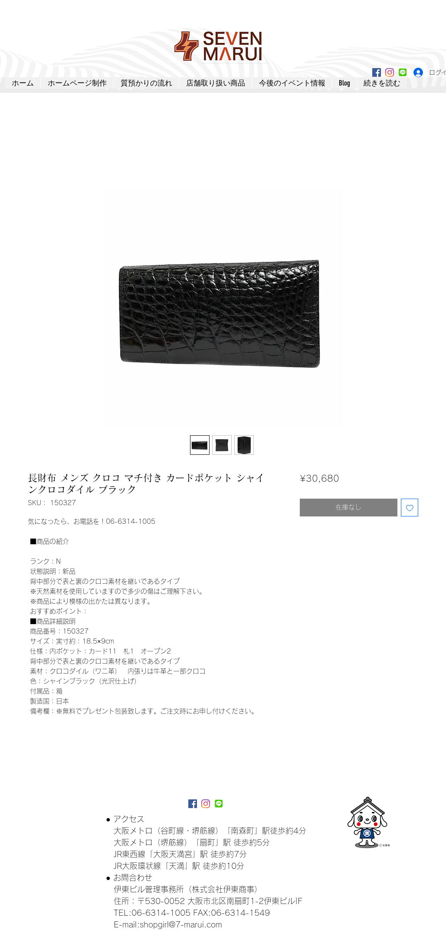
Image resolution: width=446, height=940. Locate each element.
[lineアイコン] (402, 72)
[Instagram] (389, 72)
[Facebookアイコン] (376, 72)
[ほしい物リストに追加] (410, 507)
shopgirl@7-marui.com (181, 924)
